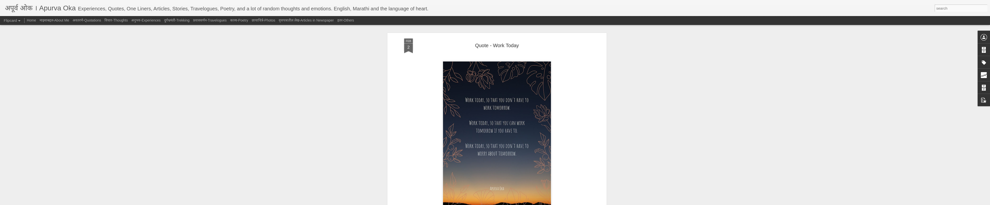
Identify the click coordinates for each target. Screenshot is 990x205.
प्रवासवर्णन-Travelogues (210, 20)
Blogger (510, 202)
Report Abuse (525, 202)
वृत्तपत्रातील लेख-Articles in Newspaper (306, 20)
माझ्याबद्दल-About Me (54, 20)
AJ (520, 90)
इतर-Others (345, 20)
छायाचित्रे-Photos (263, 20)
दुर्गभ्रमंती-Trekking (177, 20)
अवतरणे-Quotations (503, 97)
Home (31, 20)
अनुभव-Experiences (146, 20)
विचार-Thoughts (116, 20)
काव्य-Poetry (239, 20)
